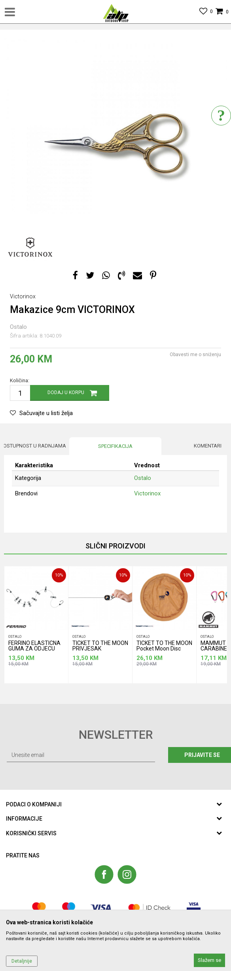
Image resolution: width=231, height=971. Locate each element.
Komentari (208, 446)
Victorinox (147, 493)
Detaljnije (21, 961)
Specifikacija (115, 446)
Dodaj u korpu (65, 392)
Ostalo (18, 326)
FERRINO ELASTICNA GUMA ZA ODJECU (34, 646)
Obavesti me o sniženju (195, 354)
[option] (115, 144)
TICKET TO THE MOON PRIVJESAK (100, 646)
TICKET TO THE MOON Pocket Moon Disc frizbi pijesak (164, 647)
